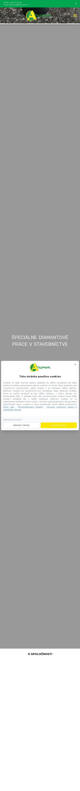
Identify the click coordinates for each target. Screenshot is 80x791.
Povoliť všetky (59, 425)
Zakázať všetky (21, 425)
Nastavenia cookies (12, 419)
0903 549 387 (16, 3)
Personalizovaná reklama (30, 407)
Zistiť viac (8, 407)
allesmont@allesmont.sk (18, 5)
